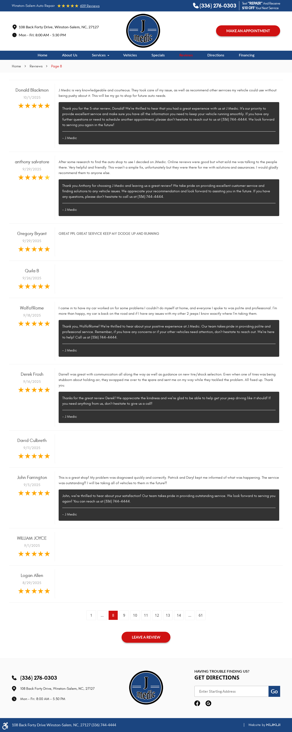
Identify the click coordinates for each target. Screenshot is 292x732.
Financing (246, 55)
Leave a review (146, 637)
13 (168, 615)
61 (201, 615)
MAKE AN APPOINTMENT (248, 30)
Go (274, 691)
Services (99, 55)
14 (179, 615)
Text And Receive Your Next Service (261, 5)
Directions (215, 55)
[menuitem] (42, 55)
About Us (69, 55)
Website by (260, 724)
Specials (158, 55)
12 (157, 615)
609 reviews (89, 6)
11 (146, 615)
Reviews (186, 55)
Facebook (197, 703)
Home (42, 55)
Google (208, 703)
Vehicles (130, 55)
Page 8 (56, 66)
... (102, 615)
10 (135, 615)
